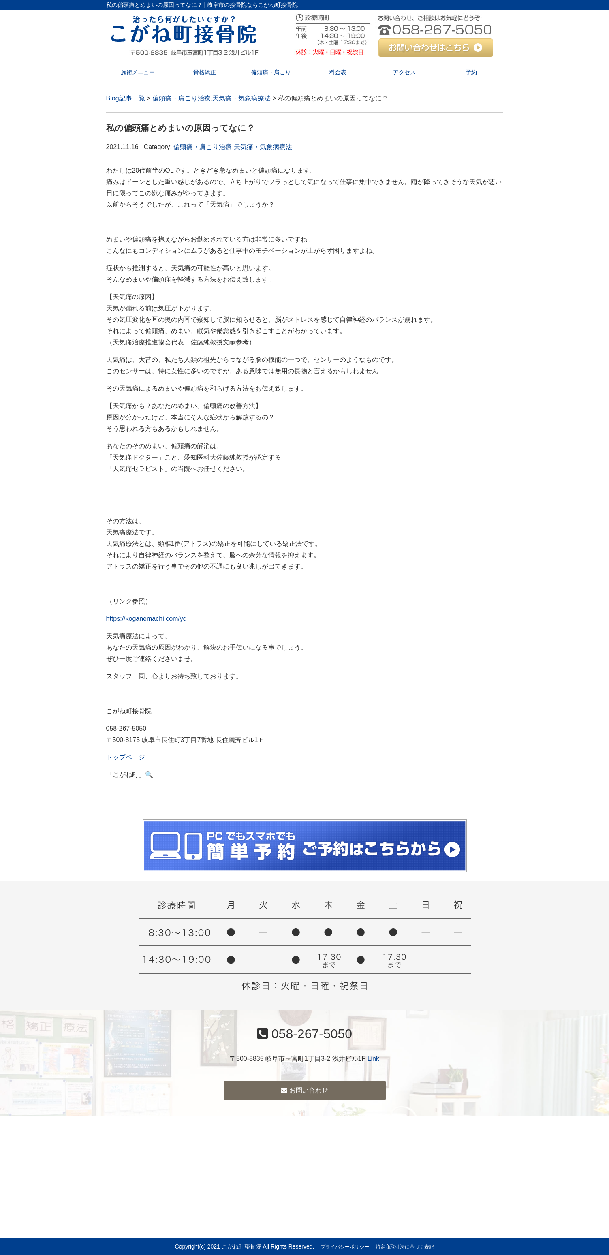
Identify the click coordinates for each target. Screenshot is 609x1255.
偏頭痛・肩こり (271, 72)
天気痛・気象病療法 (241, 98)
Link (373, 1058)
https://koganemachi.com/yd (146, 618)
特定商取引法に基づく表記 (405, 1247)
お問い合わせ (304, 1090)
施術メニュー (138, 72)
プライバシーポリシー (345, 1247)
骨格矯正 (204, 72)
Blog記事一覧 (125, 98)
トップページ (125, 757)
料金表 (337, 72)
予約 (471, 72)
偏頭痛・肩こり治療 (181, 98)
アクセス (404, 72)
